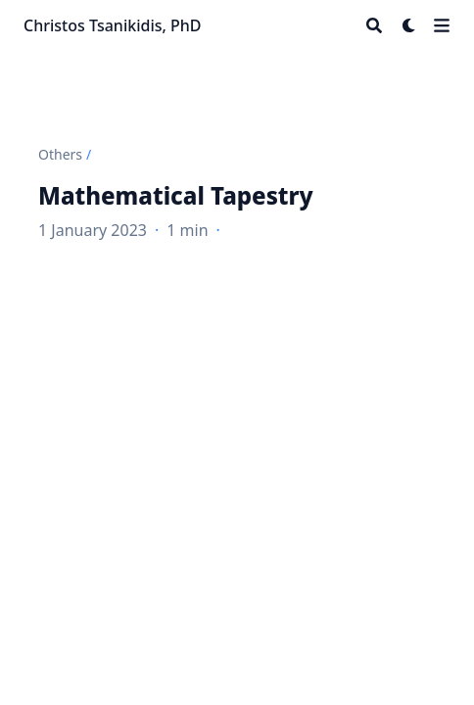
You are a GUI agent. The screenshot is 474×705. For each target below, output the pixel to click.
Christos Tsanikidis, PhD (113, 25)
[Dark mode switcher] (409, 25)
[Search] (374, 25)
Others (60, 154)
